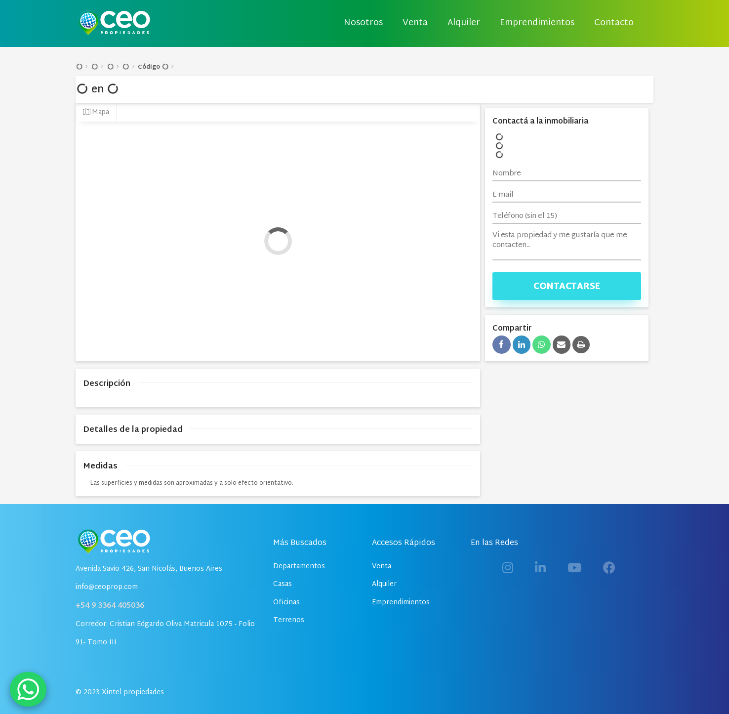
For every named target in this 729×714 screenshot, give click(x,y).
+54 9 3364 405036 (110, 606)
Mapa (96, 112)
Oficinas (286, 602)
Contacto (614, 23)
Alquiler (463, 23)
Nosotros (363, 23)
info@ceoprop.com (107, 587)
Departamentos (299, 566)
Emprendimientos (537, 23)
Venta (415, 23)
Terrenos (288, 620)
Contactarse (566, 287)
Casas (282, 584)
